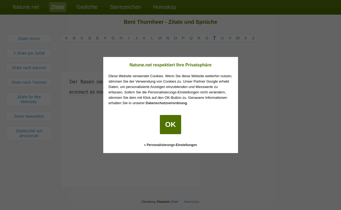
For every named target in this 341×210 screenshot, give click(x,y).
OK (170, 124)
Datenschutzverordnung (166, 103)
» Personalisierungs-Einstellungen (170, 145)
